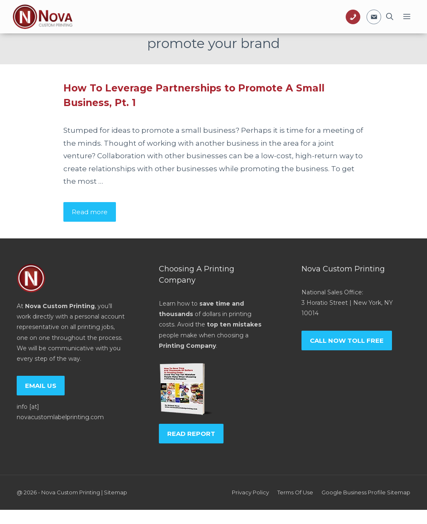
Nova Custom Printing (70, 492)
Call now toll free (347, 340)
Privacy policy (250, 492)
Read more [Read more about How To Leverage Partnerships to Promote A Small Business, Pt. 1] (90, 212)
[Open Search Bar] (389, 16)
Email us (40, 386)
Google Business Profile (354, 492)
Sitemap (115, 492)
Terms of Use (295, 492)
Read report (191, 434)
